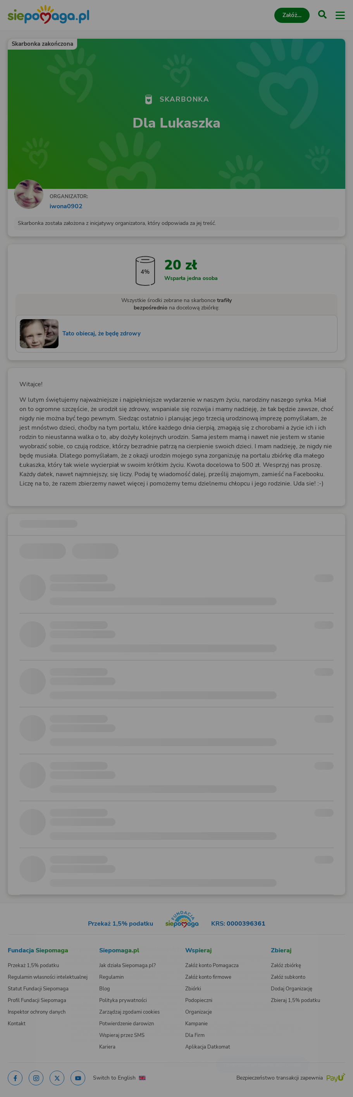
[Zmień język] (21, 936)
